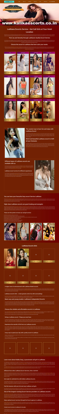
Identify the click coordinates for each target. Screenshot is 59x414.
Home (19, 1)
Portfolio (35, 1)
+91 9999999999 (52, 1)
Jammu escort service (51, 295)
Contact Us (45, 1)
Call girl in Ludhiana (47, 342)
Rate (40, 1)
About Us (24, 1)
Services (29, 1)
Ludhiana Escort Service (8, 362)
